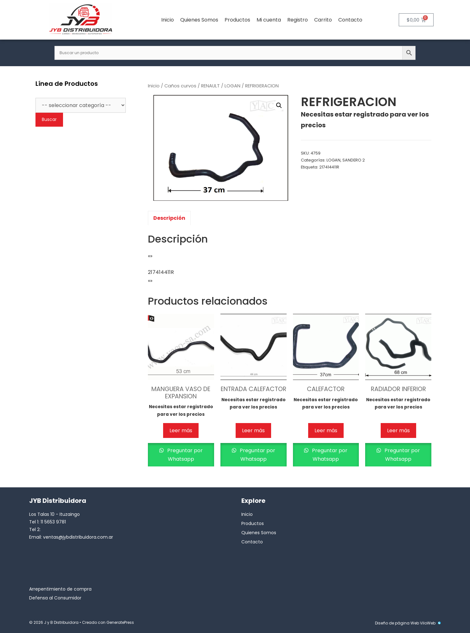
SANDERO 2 (353, 160)
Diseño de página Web (397, 623)
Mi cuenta (269, 19)
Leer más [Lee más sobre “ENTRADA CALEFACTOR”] (253, 430)
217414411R (329, 167)
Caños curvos (180, 86)
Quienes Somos (199, 19)
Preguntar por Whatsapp (184, 455)
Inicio (167, 19)
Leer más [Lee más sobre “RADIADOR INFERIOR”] (398, 430)
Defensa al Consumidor (55, 598)
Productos (237, 19)
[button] (279, 105)
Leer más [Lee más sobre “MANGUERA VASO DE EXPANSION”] (180, 430)
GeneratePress (120, 622)
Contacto (350, 19)
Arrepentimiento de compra (60, 589)
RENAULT (210, 86)
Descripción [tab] (169, 218)
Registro (297, 19)
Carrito (323, 19)
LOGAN (232, 86)
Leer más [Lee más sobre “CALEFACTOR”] (325, 430)
